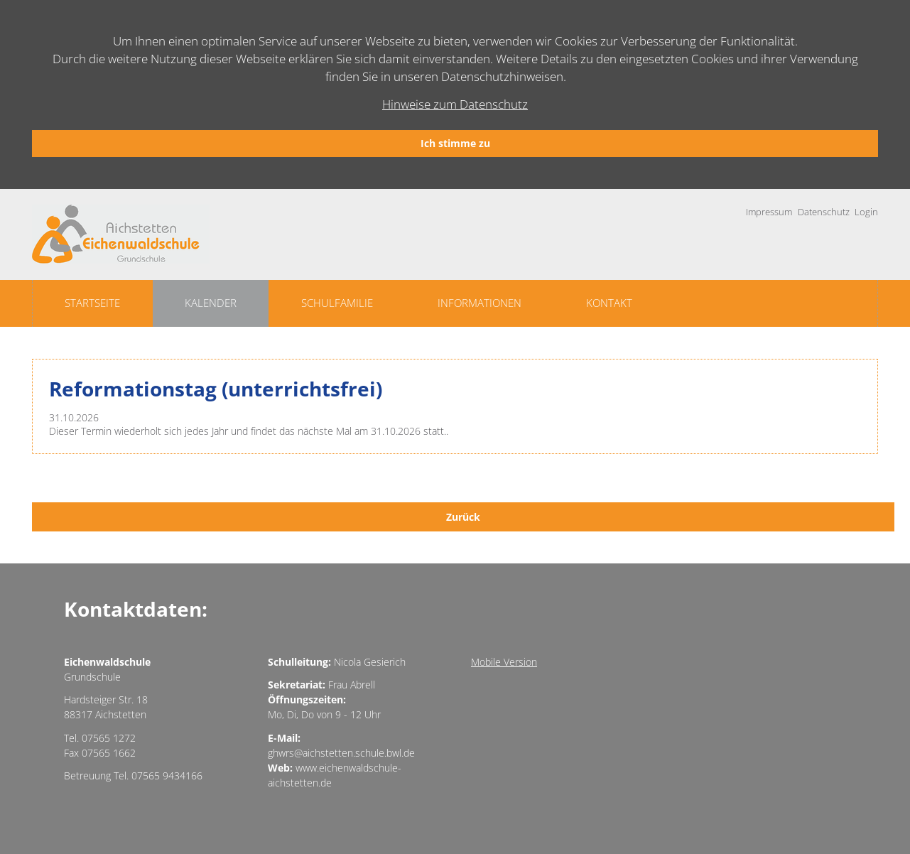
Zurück (463, 517)
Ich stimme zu (455, 143)
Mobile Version (504, 662)
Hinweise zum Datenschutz (455, 104)
